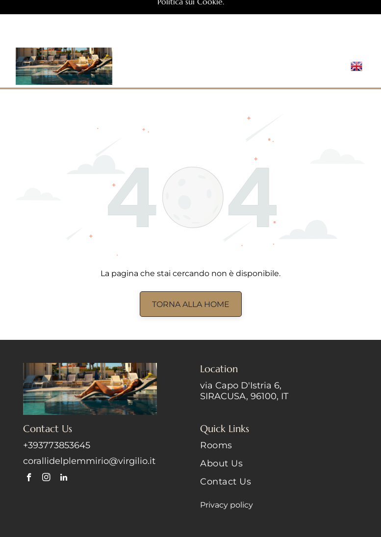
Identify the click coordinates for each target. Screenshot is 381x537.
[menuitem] (279, 404)
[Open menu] (331, 21)
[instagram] (46, 433)
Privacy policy (226, 459)
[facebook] (29, 433)
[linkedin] (63, 433)
